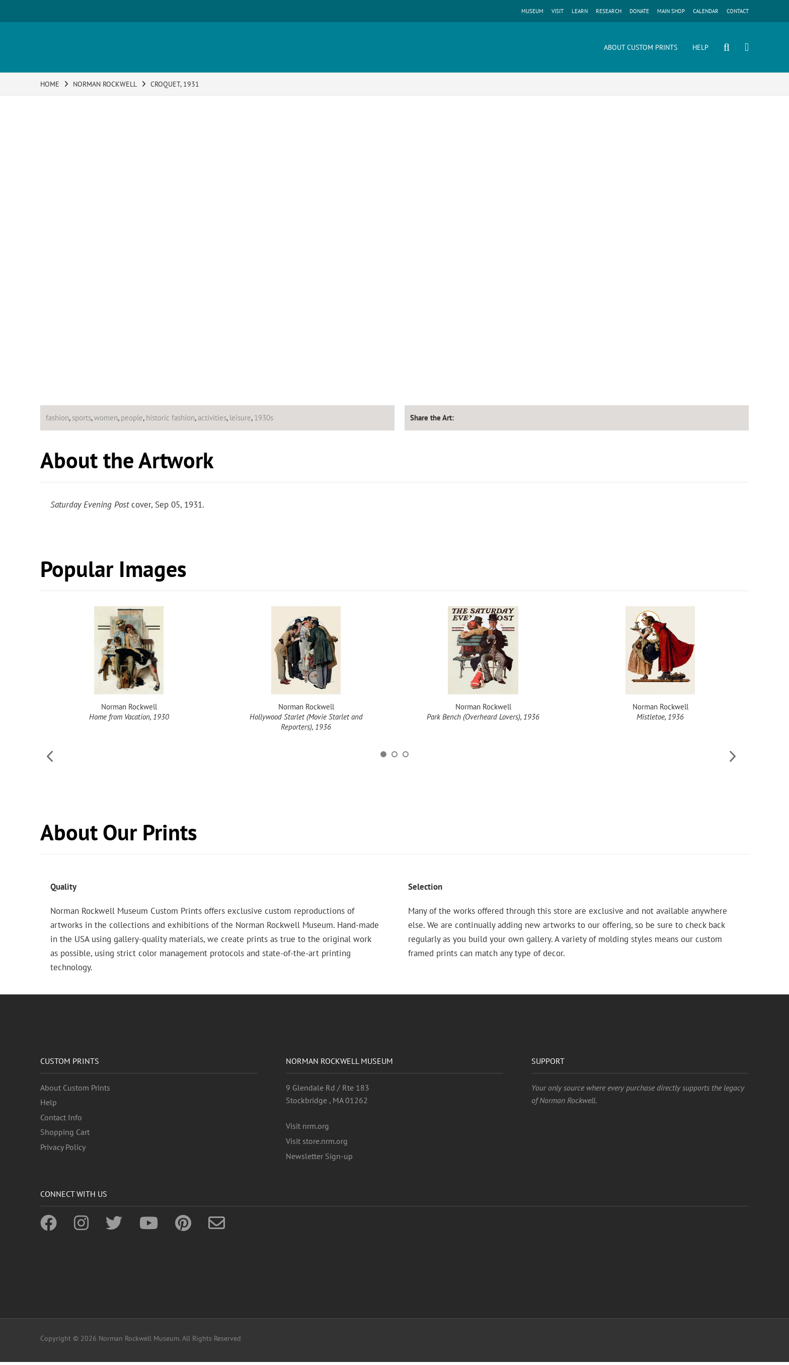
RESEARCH (608, 11)
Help (48, 1102)
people (132, 417)
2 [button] (394, 754)
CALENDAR (706, 11)
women (106, 417)
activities (212, 417)
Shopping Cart (65, 1132)
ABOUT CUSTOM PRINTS (640, 47)
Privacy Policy (63, 1147)
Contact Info (61, 1117)
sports (81, 417)
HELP (700, 47)
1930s (263, 417)
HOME (49, 84)
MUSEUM (532, 11)
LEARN (580, 11)
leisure (240, 417)
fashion (57, 417)
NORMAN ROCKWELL (105, 84)
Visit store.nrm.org (317, 1141)
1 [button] (383, 754)
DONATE (639, 11)
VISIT (557, 11)
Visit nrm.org (307, 1126)
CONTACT (738, 11)
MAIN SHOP (671, 11)
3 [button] (406, 754)
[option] (128, 664)
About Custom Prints (75, 1088)
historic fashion (170, 417)
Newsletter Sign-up (319, 1156)
